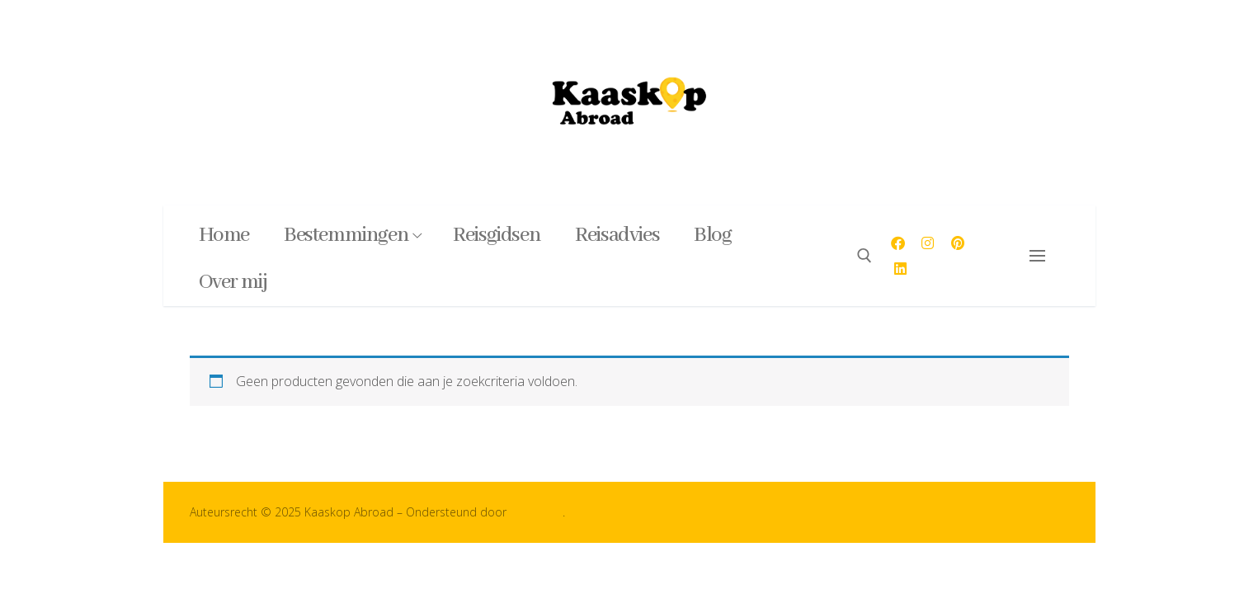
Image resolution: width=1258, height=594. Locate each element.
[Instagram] (928, 243)
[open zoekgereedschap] (864, 255)
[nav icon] (1040, 255)
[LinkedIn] (900, 268)
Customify (536, 512)
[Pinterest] (958, 243)
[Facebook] (898, 243)
